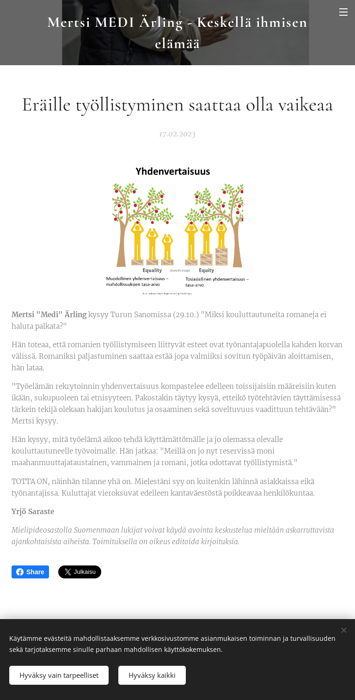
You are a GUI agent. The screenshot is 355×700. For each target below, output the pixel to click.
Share (30, 572)
